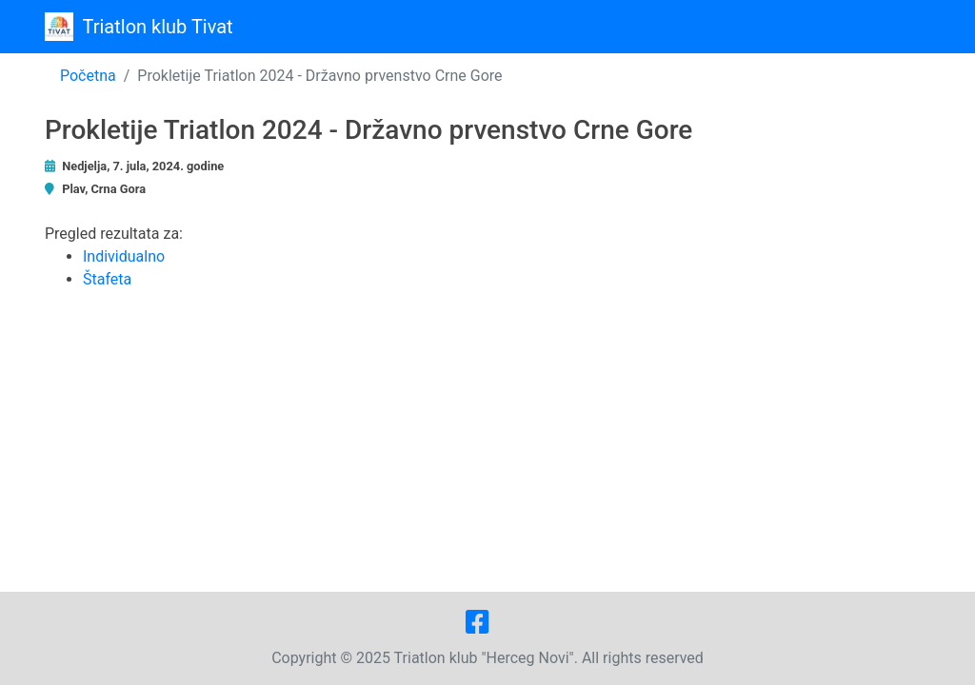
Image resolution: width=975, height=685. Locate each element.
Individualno (124, 256)
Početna (88, 76)
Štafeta (107, 279)
